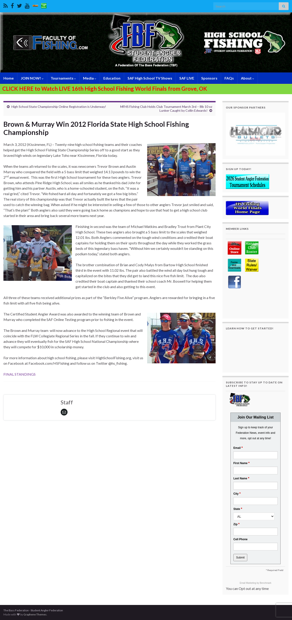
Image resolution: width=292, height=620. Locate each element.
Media (89, 78)
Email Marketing (248, 583)
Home (8, 78)
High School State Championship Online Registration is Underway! (58, 106)
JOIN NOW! (32, 78)
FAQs (229, 78)
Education (111, 78)
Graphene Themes (35, 614)
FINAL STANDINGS (19, 374)
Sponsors (209, 78)
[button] (255, 134)
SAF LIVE (186, 78)
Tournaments (63, 78)
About (247, 78)
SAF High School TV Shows (150, 78)
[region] (255, 134)
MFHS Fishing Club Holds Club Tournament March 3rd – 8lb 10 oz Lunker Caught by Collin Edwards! (166, 108)
